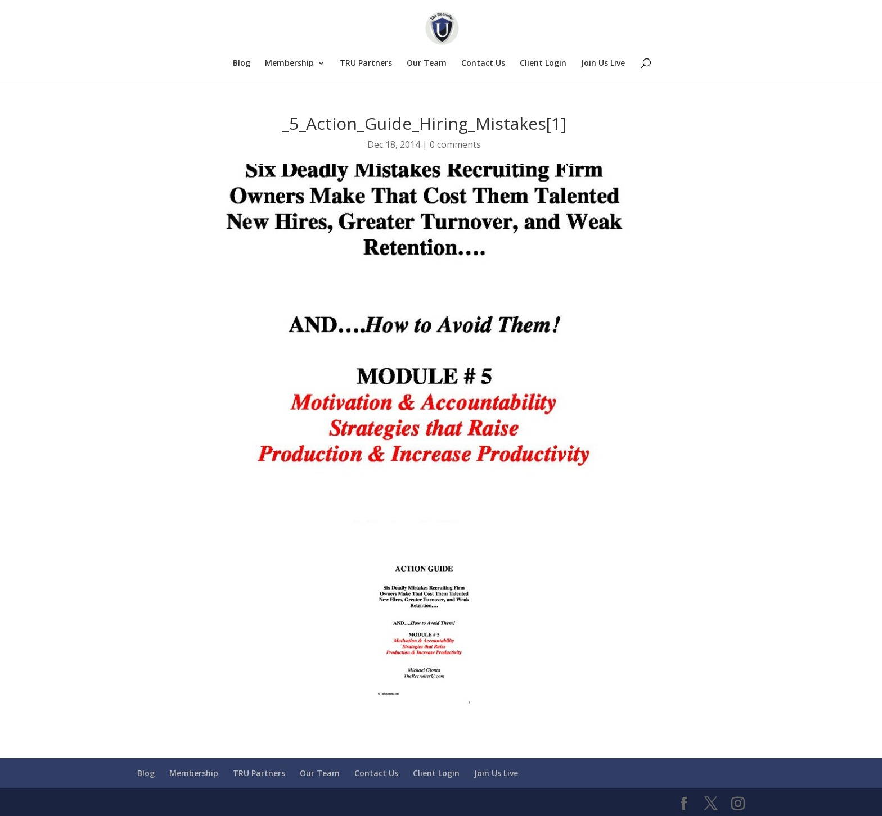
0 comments (455, 144)
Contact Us (483, 63)
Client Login (543, 63)
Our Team (427, 63)
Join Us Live (603, 63)
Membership (289, 63)
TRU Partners (366, 63)
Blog (241, 63)
